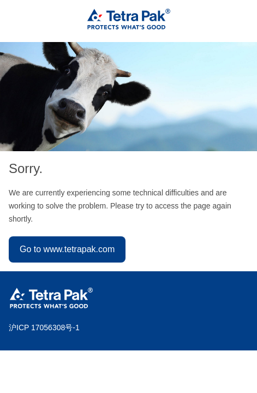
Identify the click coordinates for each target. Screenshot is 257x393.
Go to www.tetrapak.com (67, 249)
